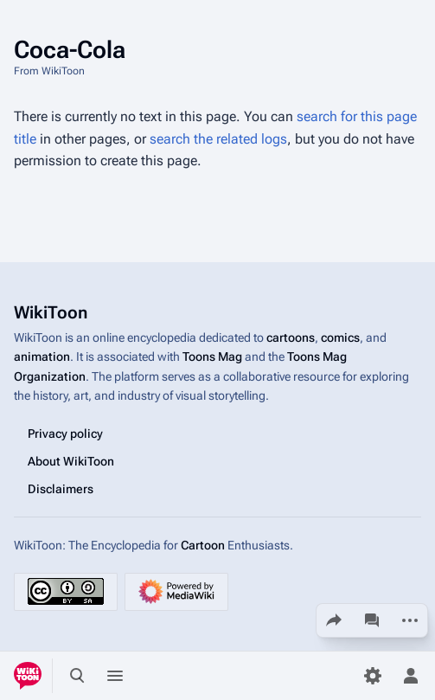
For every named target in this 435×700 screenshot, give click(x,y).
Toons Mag (212, 356)
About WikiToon (71, 460)
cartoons (290, 337)
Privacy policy (65, 433)
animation (42, 356)
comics (340, 337)
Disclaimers (60, 488)
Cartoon (203, 544)
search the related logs (218, 139)
